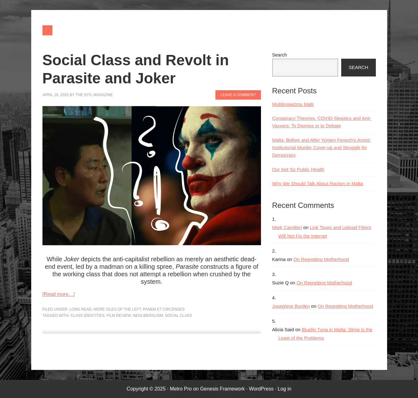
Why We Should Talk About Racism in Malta (317, 183)
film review (118, 315)
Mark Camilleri (287, 227)
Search (279, 54)
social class (178, 315)
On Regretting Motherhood (321, 259)
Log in (285, 388)
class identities (88, 315)
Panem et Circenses (164, 309)
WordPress (261, 388)
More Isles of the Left (117, 309)
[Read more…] (58, 294)
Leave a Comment (238, 95)
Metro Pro (181, 388)
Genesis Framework (222, 388)
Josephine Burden (291, 306)
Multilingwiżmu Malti (293, 104)
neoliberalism (148, 315)
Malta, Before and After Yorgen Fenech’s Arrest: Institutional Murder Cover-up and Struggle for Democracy (321, 147)
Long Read (80, 309)
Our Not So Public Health (298, 169)
